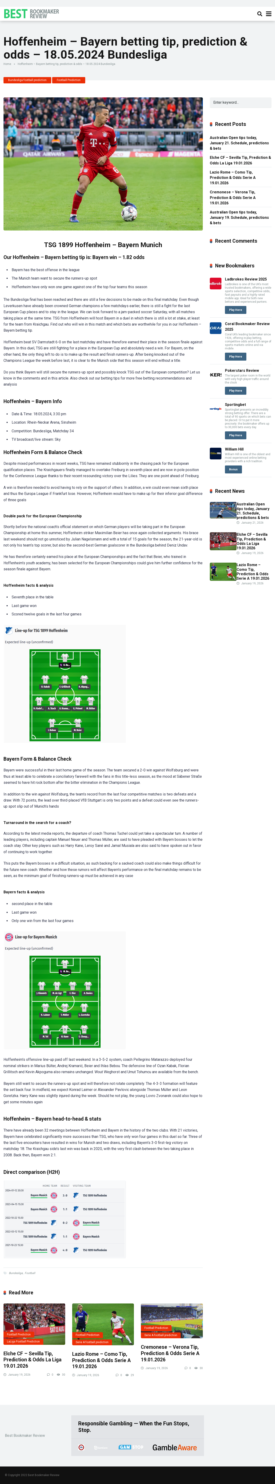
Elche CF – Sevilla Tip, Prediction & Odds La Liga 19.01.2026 (32, 1360)
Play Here (235, 310)
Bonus (233, 469)
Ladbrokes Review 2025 (246, 279)
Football (30, 1273)
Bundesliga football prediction (27, 80)
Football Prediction (69, 80)
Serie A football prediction (92, 1342)
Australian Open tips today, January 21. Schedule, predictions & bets (239, 143)
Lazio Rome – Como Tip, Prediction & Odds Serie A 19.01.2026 (101, 1360)
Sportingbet (235, 404)
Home (7, 64)
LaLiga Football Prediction (23, 1341)
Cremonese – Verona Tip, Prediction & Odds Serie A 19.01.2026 (170, 1353)
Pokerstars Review (242, 370)
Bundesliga (16, 1273)
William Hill (234, 449)
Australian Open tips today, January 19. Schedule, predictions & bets (239, 217)
